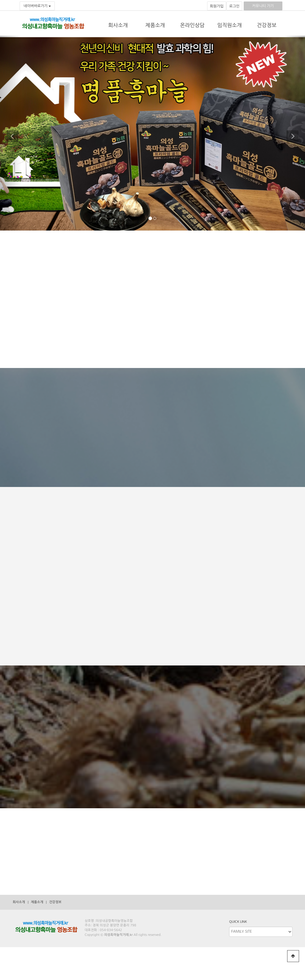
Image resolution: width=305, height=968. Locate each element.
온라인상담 (192, 25)
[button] (10, 133)
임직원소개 (229, 25)
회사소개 (118, 25)
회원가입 (216, 6)
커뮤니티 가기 (263, 6)
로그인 (234, 6)
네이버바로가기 (37, 6)
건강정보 (266, 25)
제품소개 (155, 25)
